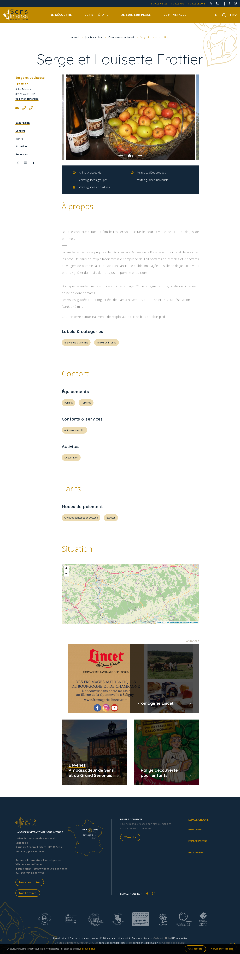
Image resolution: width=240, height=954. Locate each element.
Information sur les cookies (83, 938)
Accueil (75, 37)
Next (140, 155)
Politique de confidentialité (115, 938)
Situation (21, 146)
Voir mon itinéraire (27, 98)
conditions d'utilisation (145, 942)
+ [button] (66, 568)
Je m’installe (175, 14)
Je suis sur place (136, 14)
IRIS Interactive (179, 938)
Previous (120, 155)
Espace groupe (196, 3)
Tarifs (19, 138)
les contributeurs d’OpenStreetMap (182, 623)
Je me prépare (96, 14)
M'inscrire (130, 837)
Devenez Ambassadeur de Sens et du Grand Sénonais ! (91, 770)
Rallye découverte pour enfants (159, 773)
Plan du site (59, 938)
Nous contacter (29, 882)
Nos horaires (27, 893)
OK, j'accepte (195, 948)
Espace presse (159, 3)
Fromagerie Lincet (155, 703)
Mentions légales (141, 938)
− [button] (66, 574)
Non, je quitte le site (222, 948)
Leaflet (160, 623)
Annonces (21, 154)
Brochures (196, 852)
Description (22, 122)
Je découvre (61, 14)
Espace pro (177, 3)
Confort (20, 130)
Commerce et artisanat (121, 37)
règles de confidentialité (112, 942)
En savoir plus (87, 948)
